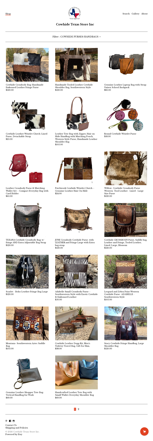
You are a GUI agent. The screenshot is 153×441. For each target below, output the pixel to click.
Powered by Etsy (13, 434)
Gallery (135, 14)
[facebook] (10, 421)
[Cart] (144, 431)
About (144, 14)
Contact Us (11, 425)
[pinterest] (6, 421)
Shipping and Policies (16, 428)
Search (126, 14)
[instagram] (14, 421)
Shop (8, 14)
